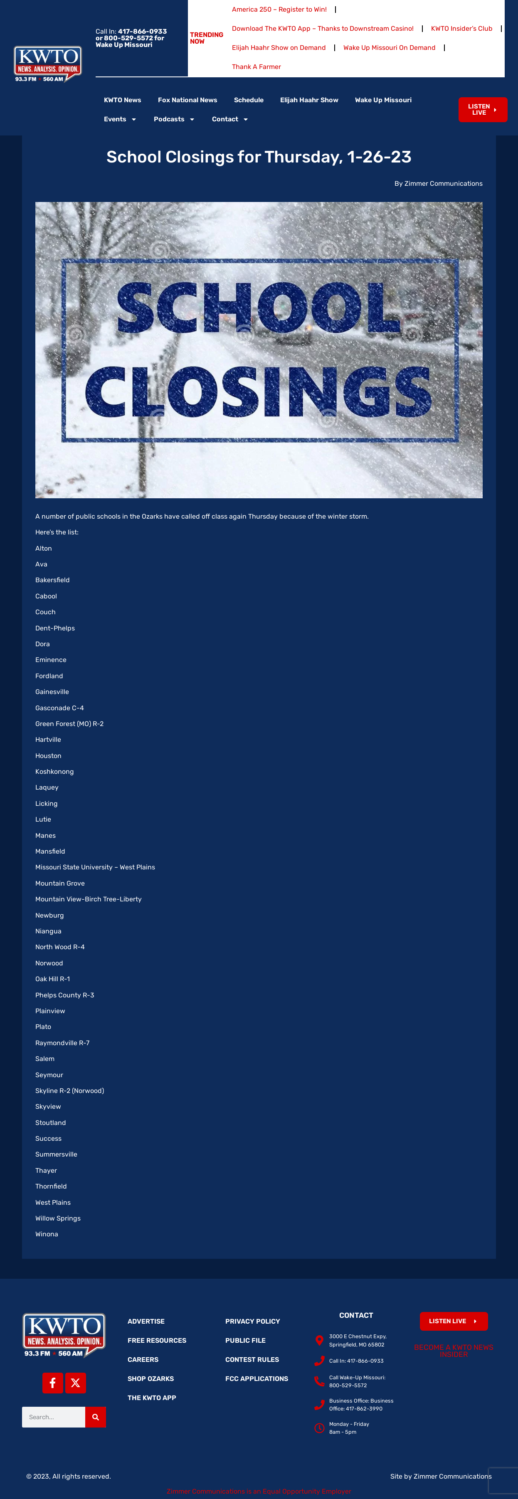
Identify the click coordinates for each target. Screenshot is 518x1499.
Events (120, 119)
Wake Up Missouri (383, 100)
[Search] (95, 1417)
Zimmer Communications (453, 1476)
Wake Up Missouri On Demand (389, 48)
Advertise (146, 1321)
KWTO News (122, 100)
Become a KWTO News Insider (453, 1351)
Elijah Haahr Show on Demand (279, 48)
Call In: (131, 38)
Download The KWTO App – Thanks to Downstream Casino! (323, 28)
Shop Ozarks (151, 1379)
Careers (143, 1360)
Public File (245, 1340)
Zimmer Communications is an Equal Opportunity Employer (259, 1491)
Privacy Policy (252, 1321)
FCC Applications (256, 1379)
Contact (230, 119)
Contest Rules (252, 1360)
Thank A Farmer (256, 67)
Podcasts (174, 119)
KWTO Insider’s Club (462, 28)
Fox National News (187, 100)
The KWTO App (152, 1398)
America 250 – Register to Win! (279, 9)
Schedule (249, 100)
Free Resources (157, 1340)
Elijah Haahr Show (309, 100)
